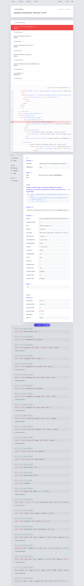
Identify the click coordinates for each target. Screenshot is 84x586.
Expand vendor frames (19, 22)
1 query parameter (19, 350)
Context (13, 178)
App (12, 155)
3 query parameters (19, 540)
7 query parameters (19, 573)
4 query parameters (19, 551)
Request (13, 165)
